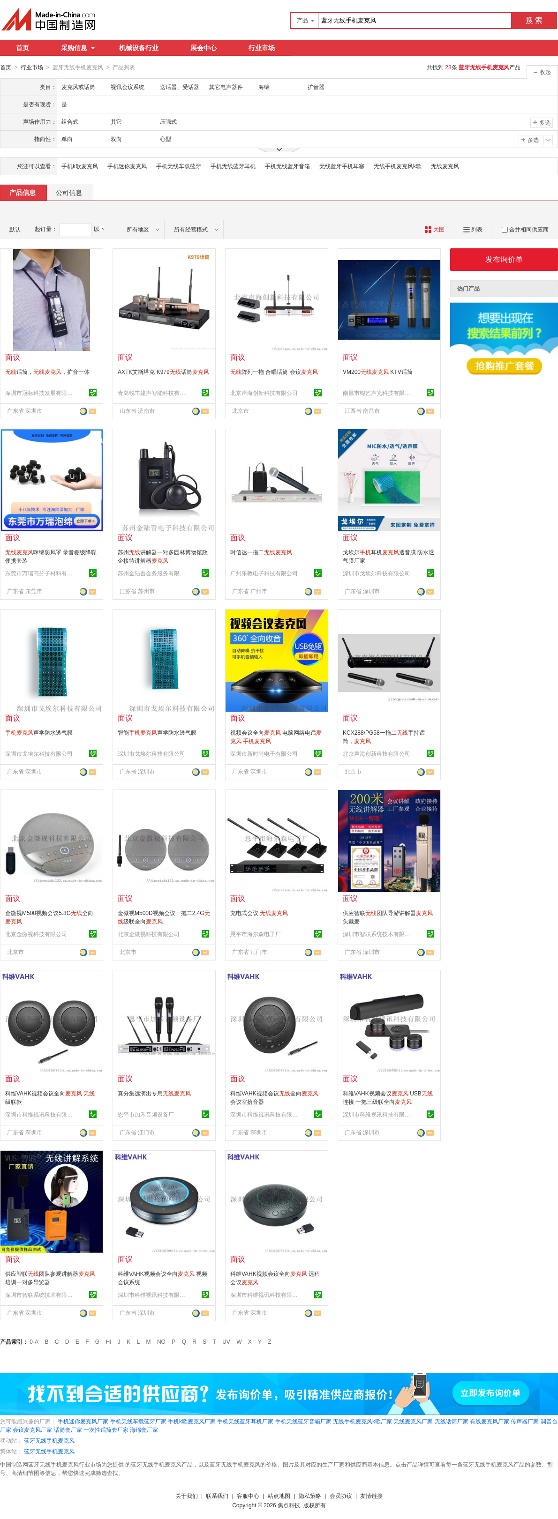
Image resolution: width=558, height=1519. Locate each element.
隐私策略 (310, 1495)
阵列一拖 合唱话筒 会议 (274, 371)
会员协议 (341, 1495)
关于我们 (186, 1495)
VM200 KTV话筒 (378, 371)
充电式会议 (259, 912)
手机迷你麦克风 (127, 166)
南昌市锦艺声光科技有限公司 (378, 392)
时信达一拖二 (261, 552)
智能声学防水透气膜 (157, 732)
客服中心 (248, 1495)
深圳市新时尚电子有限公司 (264, 753)
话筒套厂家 (68, 1429)
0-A (34, 1341)
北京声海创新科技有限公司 (264, 392)
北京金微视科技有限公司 (36, 934)
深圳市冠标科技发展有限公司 (40, 392)
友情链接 (371, 1495)
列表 (473, 229)
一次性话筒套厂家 (105, 1429)
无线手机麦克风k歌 (398, 166)
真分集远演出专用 (154, 1093)
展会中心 (203, 48)
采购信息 (78, 48)
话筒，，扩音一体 (47, 371)
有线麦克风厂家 (489, 1421)
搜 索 (534, 20)
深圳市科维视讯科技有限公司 (40, 1114)
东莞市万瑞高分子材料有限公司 (40, 573)
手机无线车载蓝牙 (178, 166)
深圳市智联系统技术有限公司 (378, 934)
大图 (434, 229)
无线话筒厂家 (451, 1421)
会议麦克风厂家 (32, 1429)
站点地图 (279, 1495)
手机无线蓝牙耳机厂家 (245, 1421)
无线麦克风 (445, 166)
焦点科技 (289, 1505)
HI (109, 1341)
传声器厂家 (525, 1421)
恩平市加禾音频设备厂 (146, 1114)
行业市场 (262, 48)
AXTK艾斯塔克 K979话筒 (163, 371)
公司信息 (69, 192)
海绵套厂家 (144, 1429)
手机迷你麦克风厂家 (83, 1421)
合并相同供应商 (525, 229)
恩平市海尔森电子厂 (255, 934)
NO (161, 1341)
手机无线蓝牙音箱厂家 (303, 1421)
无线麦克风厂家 (413, 1421)
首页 (22, 48)
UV (226, 1341)
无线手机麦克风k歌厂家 (362, 1421)
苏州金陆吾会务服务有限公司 (153, 573)
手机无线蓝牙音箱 (287, 166)
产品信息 (22, 192)
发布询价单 (504, 259)
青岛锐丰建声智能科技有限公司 (153, 392)
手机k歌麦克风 (79, 166)
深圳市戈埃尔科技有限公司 (376, 573)
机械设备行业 (138, 48)
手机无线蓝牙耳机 (233, 166)
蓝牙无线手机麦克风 (49, 1440)
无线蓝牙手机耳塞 (341, 166)
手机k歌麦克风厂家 (192, 1421)
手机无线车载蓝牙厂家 (138, 1421)
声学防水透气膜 (39, 732)
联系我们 (217, 1495)
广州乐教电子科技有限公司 (264, 573)
